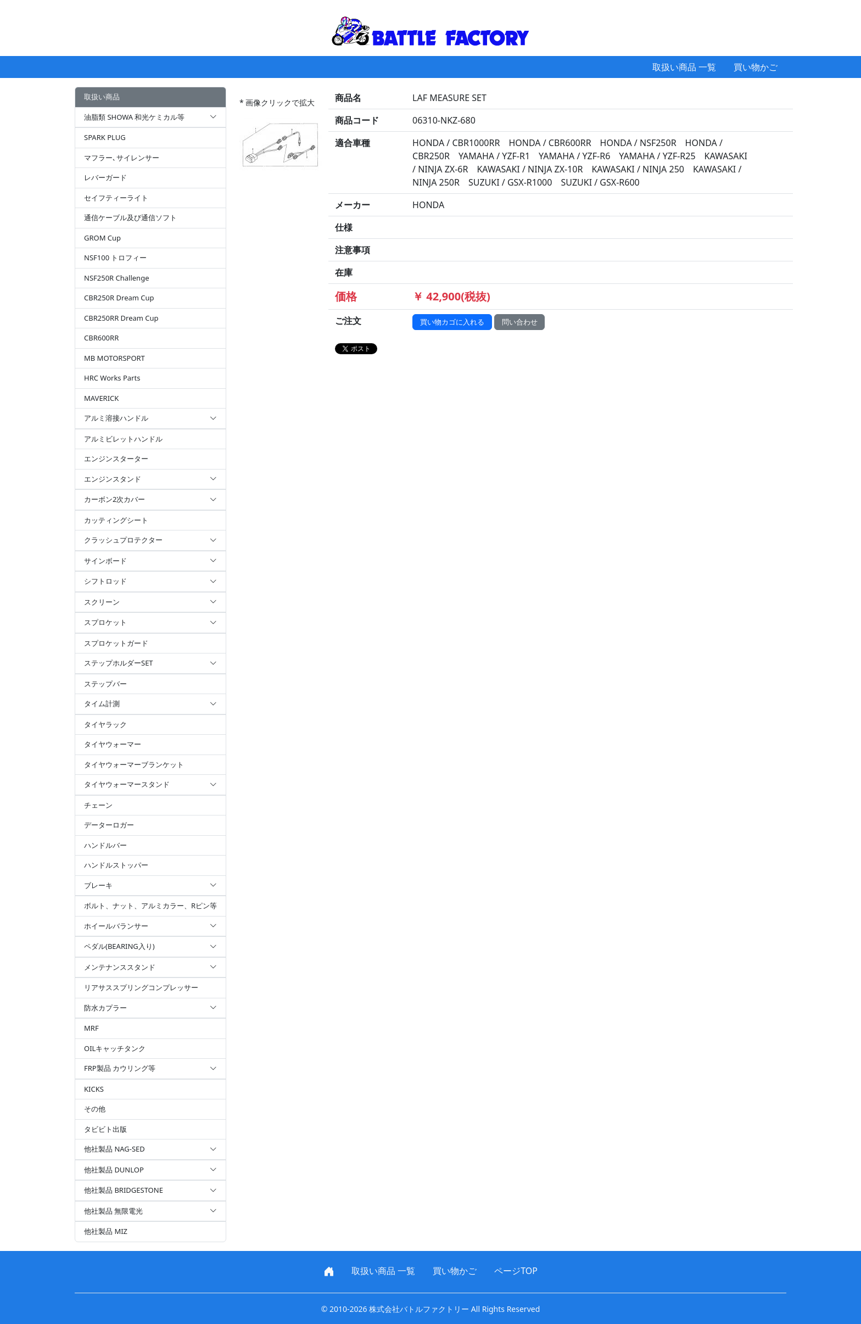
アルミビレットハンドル (123, 439)
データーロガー (109, 825)
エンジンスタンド (150, 479)
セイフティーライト (116, 198)
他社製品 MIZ (105, 1231)
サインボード (150, 561)
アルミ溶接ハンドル (150, 418)
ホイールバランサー (150, 926)
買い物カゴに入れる (452, 322)
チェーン (98, 805)
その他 (94, 1109)
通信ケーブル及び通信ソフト (130, 217)
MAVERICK (101, 398)
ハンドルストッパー (116, 865)
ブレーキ (150, 885)
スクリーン (150, 602)
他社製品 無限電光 (150, 1211)
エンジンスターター (116, 458)
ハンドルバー (105, 845)
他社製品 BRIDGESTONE (150, 1190)
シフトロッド (150, 581)
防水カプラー (150, 1008)
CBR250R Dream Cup (119, 298)
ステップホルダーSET (150, 663)
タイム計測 (150, 704)
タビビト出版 (105, 1129)
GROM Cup (102, 238)
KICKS (94, 1089)
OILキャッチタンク (115, 1048)
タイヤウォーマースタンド (150, 784)
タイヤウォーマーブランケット (134, 764)
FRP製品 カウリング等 (150, 1068)
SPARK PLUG (105, 137)
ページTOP (516, 1271)
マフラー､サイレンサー (121, 158)
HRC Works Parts (112, 378)
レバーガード (105, 177)
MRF (91, 1028)
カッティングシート (116, 520)
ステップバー (105, 684)
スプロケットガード (116, 643)
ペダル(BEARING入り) (150, 946)
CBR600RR (101, 338)
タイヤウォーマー (112, 744)
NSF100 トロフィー (115, 257)
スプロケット (150, 622)
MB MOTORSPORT (114, 358)
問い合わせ (520, 322)
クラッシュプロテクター (150, 540)
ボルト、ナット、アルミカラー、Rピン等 (150, 905)
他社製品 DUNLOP (150, 1170)
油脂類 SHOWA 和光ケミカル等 (150, 117)
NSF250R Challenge (116, 278)
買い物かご (756, 67)
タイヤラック (105, 724)
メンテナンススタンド (150, 967)
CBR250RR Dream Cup (121, 318)
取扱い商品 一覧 (684, 67)
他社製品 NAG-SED (150, 1149)
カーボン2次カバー (150, 499)
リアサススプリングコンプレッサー (141, 987)
